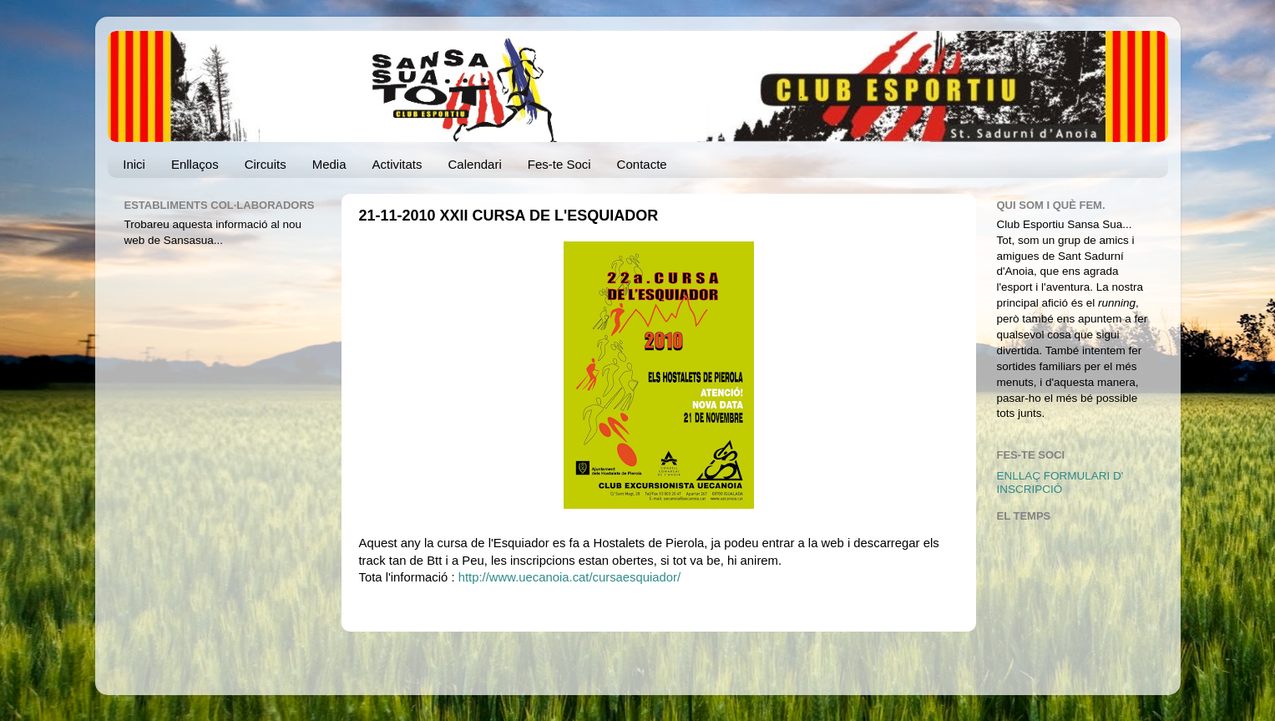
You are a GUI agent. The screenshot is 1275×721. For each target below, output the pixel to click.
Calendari (475, 164)
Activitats (397, 164)
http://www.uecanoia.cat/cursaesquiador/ (569, 577)
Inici (134, 164)
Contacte (642, 164)
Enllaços (195, 164)
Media (329, 164)
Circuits (265, 164)
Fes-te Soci (559, 164)
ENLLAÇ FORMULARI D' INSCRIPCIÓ (1060, 482)
